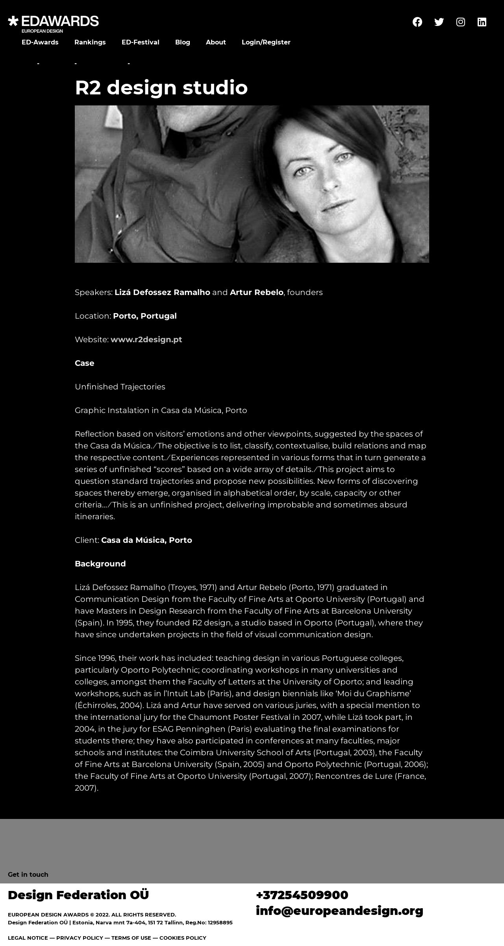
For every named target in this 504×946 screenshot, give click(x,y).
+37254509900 (302, 895)
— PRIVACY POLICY (75, 938)
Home (24, 63)
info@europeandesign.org (339, 911)
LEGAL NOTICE (28, 938)
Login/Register (266, 42)
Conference (102, 63)
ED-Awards (40, 42)
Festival (56, 63)
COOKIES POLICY (182, 938)
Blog (182, 42)
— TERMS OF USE (128, 938)
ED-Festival (140, 42)
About (216, 42)
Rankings (90, 42)
